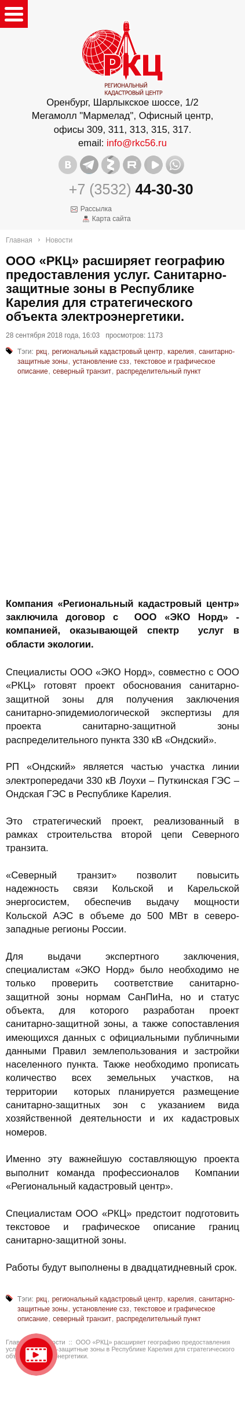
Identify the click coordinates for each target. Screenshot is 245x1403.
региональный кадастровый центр (107, 352)
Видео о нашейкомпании (36, 1354)
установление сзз (100, 361)
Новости (59, 240)
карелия (180, 352)
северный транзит (82, 371)
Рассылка (96, 209)
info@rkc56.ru (137, 143)
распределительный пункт (158, 371)
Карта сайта (111, 219)
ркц (41, 352)
